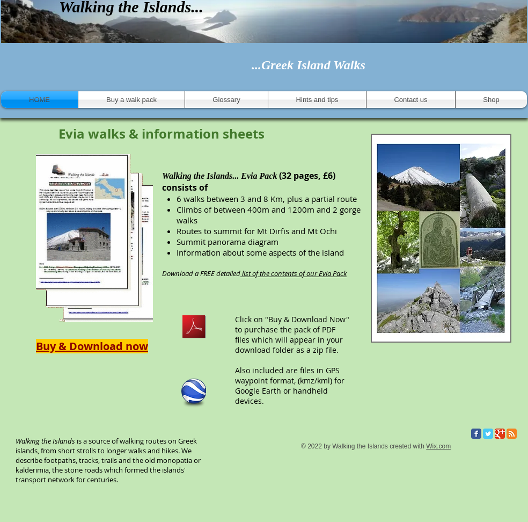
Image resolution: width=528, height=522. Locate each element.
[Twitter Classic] (488, 434)
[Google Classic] (500, 434)
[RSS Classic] (512, 434)
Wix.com (438, 446)
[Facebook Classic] (476, 434)
